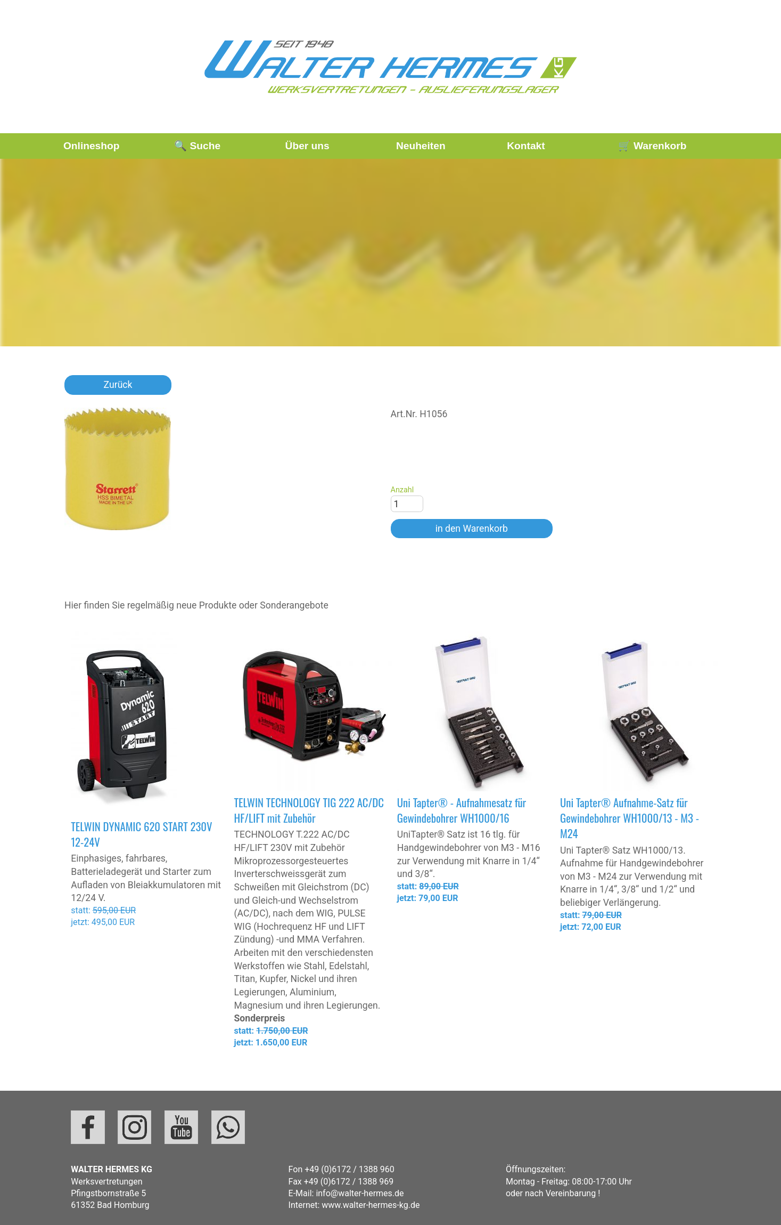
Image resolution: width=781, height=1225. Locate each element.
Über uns (307, 145)
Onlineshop (91, 145)
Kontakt (526, 145)
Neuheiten (421, 145)
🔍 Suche (197, 145)
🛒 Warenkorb (652, 145)
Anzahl (402, 489)
